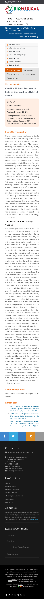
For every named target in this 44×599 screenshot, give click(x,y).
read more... (35, 520)
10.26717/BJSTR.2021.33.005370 (23, 124)
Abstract (29, 70)
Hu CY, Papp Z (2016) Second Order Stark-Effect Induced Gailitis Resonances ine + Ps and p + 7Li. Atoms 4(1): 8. (24, 416)
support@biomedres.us (14, 469)
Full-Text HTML (13, 70)
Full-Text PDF (13, 74)
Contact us (9, 503)
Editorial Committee (12, 490)
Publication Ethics (24, 19)
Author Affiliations (14, 106)
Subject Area (9, 499)
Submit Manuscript (16, 24)
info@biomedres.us (11, 1)
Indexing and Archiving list (14, 496)
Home (7, 483)
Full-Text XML (29, 74)
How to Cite (12, 78)
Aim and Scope (10, 487)
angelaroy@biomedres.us (15, 471)
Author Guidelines (11, 493)
